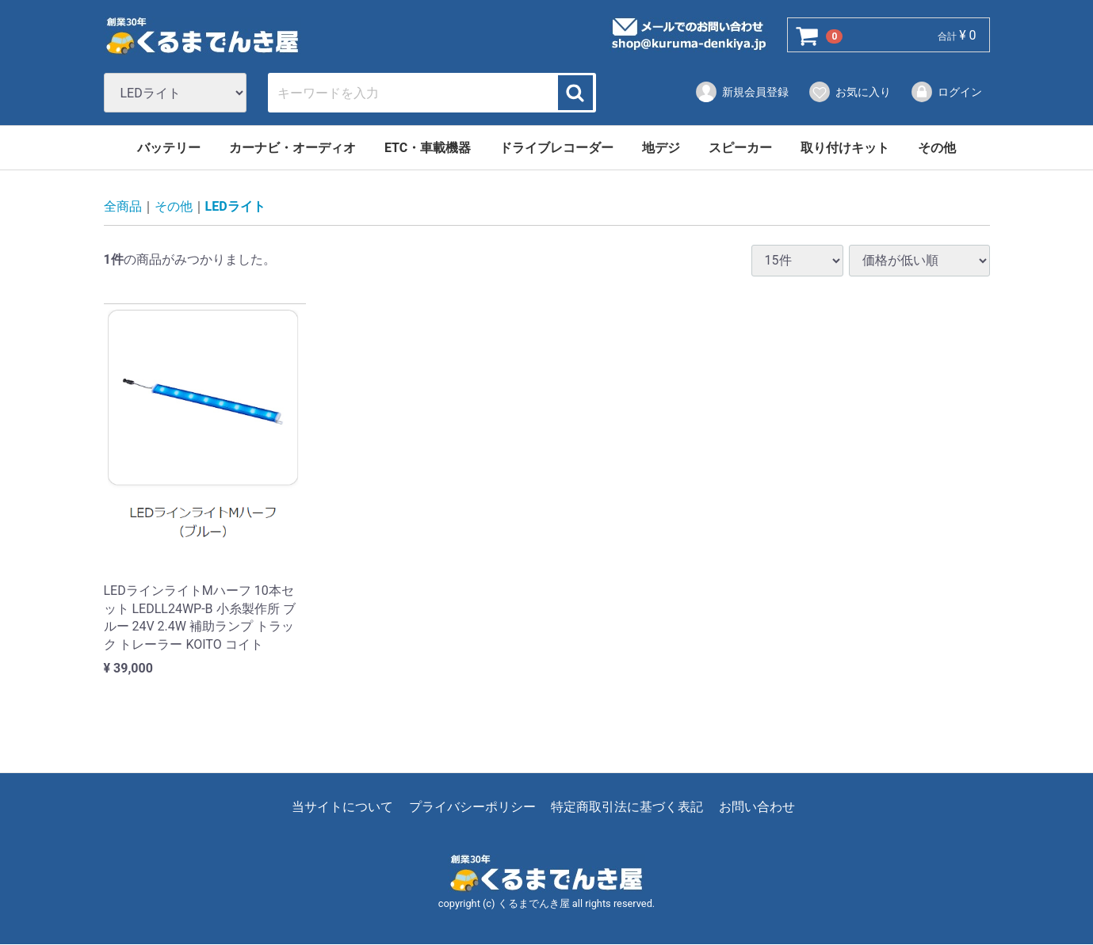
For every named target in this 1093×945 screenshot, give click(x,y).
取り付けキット (845, 147)
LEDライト (235, 207)
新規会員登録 (741, 92)
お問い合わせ (757, 807)
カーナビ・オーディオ (292, 147)
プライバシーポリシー (472, 807)
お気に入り (849, 92)
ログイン (946, 92)
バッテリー (169, 147)
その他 (937, 147)
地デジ (661, 147)
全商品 (123, 207)
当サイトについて (342, 807)
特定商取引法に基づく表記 (627, 807)
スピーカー (740, 147)
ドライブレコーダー (556, 147)
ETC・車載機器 (427, 147)
